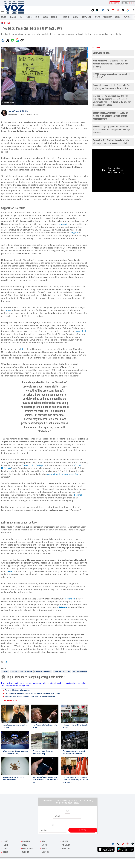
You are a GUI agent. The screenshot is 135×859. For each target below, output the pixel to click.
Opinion (7, 23)
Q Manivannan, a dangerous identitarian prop (43, 752)
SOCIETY (75, 17)
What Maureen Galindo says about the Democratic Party (15, 752)
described (70, 598)
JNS (6, 662)
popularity (63, 224)
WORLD (45, 17)
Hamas (28, 671)
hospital (78, 494)
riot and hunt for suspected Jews (63, 474)
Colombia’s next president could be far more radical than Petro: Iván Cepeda (32, 693)
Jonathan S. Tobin (18, 111)
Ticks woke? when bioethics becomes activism (13, 778)
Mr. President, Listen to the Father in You (45, 726)
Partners (127, 17)
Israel (5, 671)
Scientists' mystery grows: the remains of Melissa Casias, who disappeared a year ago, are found (111, 130)
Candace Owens (43, 671)
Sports (97, 17)
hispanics (12, 17)
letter (23, 349)
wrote (9, 310)
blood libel (81, 331)
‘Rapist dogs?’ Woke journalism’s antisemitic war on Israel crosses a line (45, 779)
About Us (45, 852)
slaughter (74, 232)
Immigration (65, 17)
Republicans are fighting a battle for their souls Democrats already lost (30, 696)
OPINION (117, 17)
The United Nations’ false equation (17, 690)
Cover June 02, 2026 (101, 53)
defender (63, 607)
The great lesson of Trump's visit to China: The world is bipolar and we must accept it (75, 779)
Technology (107, 17)
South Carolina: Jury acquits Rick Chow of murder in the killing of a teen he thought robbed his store (110, 116)
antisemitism (79, 671)
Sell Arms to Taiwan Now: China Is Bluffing (75, 726)
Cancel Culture (62, 671)
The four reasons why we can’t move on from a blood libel (74, 752)
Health (37, 17)
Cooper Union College (32, 465)
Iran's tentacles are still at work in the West (15, 726)
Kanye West (16, 671)
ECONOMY (54, 17)
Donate (3, 17)
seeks (9, 571)
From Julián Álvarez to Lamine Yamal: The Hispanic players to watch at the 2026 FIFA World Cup (110, 64)
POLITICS (28, 17)
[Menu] (2, 10)
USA (21, 17)
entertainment (86, 17)
